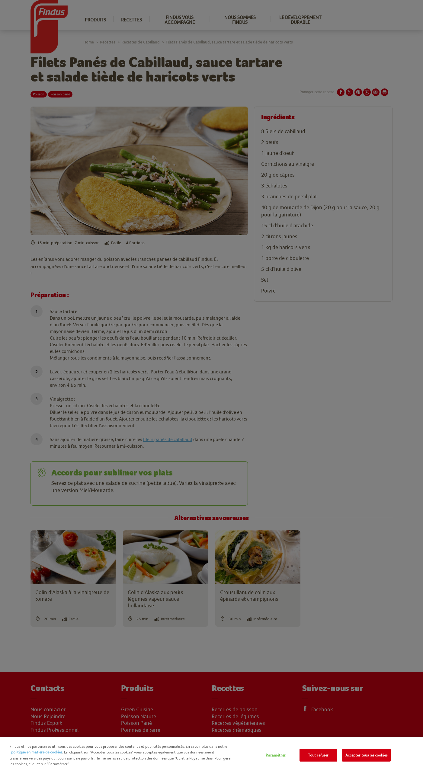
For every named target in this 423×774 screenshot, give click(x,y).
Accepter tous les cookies (366, 755)
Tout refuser (318, 755)
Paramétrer (275, 755)
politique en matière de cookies (36, 752)
